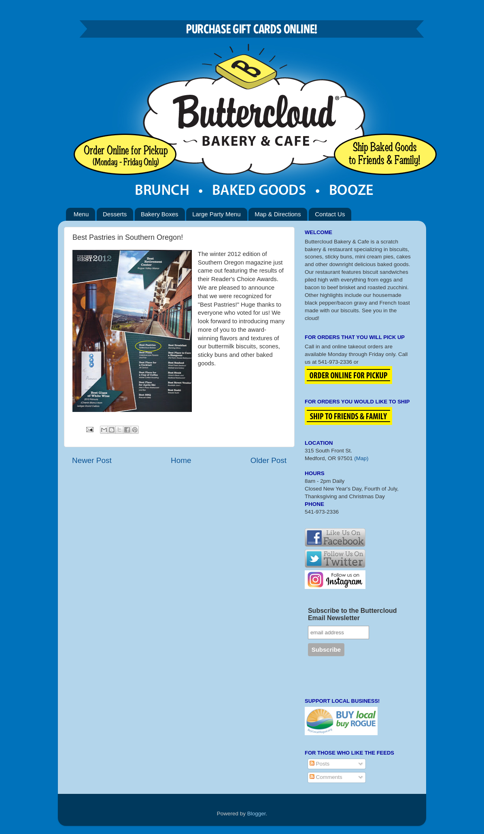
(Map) (361, 458)
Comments (326, 777)
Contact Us (330, 214)
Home (181, 460)
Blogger (256, 814)
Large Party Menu (216, 214)
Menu (81, 214)
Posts (320, 764)
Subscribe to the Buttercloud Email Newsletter (352, 614)
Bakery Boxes (159, 214)
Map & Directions (278, 214)
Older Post (268, 460)
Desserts (115, 214)
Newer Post (92, 460)
